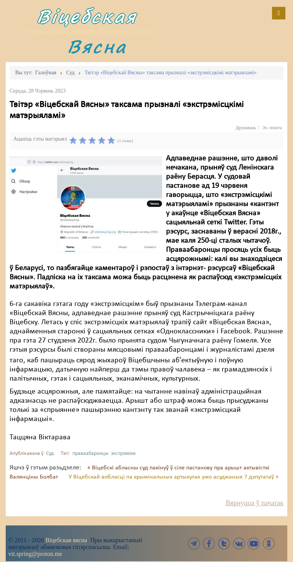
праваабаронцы (90, 453)
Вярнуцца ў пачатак (254, 503)
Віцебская (86, 16)
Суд (50, 453)
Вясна (97, 46)
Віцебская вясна (66, 540)
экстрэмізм (123, 453)
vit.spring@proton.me (35, 554)
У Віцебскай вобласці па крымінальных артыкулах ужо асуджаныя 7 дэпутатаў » (174, 477)
